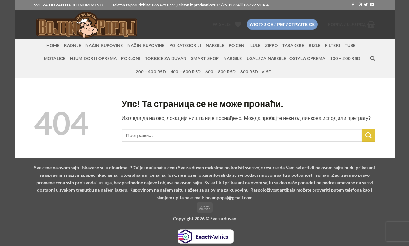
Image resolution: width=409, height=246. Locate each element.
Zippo (271, 45)
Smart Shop (205, 58)
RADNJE (72, 45)
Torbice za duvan (165, 58)
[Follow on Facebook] (353, 5)
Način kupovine (104, 45)
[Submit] (368, 135)
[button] (282, 24)
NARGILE (215, 45)
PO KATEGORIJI (185, 45)
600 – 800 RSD (220, 71)
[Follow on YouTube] (372, 5)
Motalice (55, 58)
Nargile (233, 58)
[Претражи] (372, 58)
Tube (350, 45)
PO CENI (237, 45)
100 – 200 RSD (345, 58)
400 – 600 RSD (186, 71)
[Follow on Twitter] (366, 5)
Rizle (314, 45)
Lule (255, 45)
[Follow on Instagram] (360, 5)
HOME (52, 45)
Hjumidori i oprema (93, 58)
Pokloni (130, 58)
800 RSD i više (255, 71)
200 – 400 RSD (151, 71)
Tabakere (293, 45)
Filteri (332, 45)
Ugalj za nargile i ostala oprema (286, 58)
